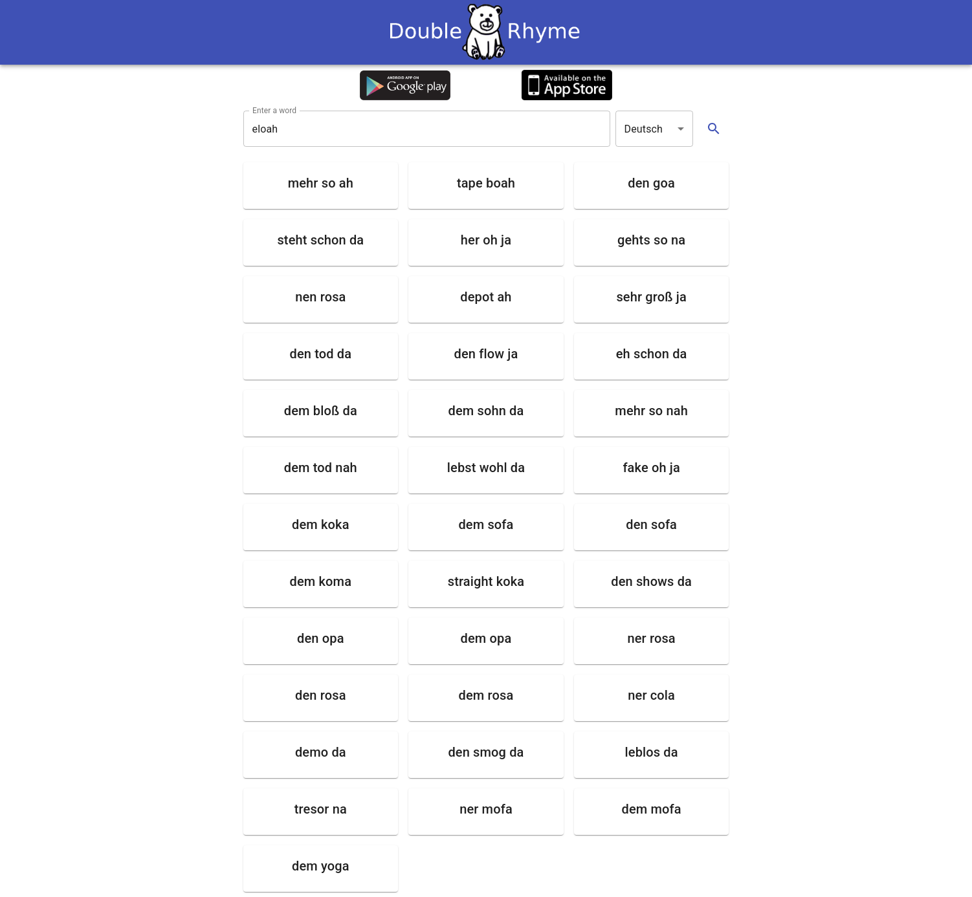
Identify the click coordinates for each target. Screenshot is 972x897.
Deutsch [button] (643, 129)
